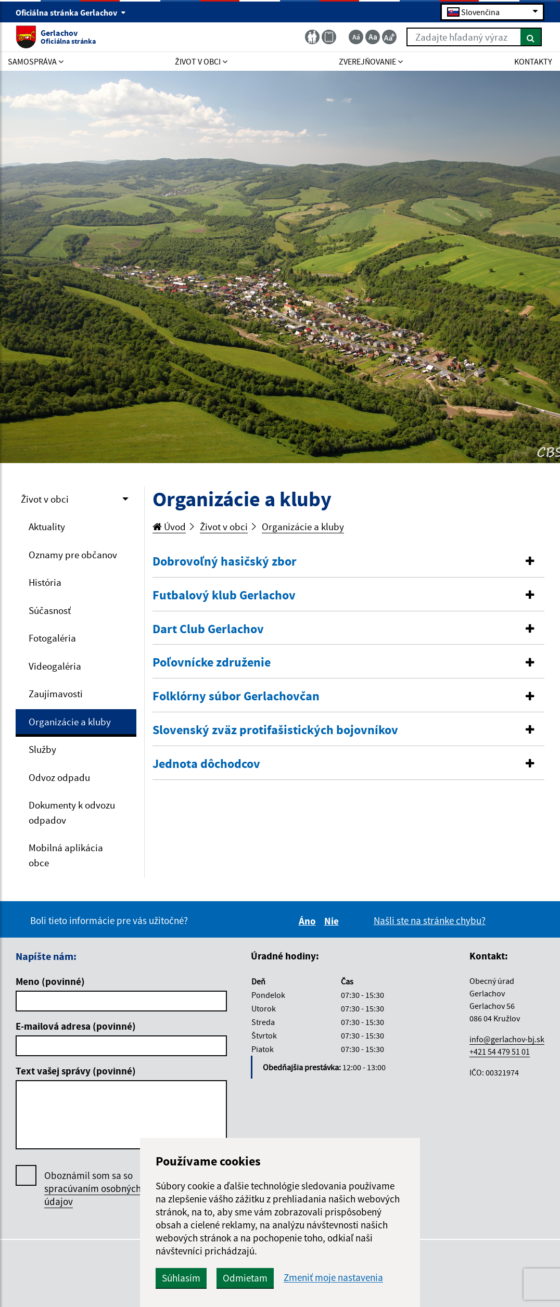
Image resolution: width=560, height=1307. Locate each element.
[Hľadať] (531, 37)
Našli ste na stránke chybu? (430, 920)
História (45, 582)
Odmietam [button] (245, 1278)
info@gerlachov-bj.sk (506, 1039)
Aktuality (47, 526)
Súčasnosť (50, 610)
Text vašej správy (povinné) (76, 1071)
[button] (348, 561)
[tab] (348, 562)
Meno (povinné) (50, 981)
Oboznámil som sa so (92, 1188)
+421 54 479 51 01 (499, 1051)
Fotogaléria (52, 638)
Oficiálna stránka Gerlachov (71, 12)
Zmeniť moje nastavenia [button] (333, 1278)
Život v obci (45, 499)
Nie (333, 921)
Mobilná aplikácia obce (66, 855)
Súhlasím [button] (181, 1278)
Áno (309, 921)
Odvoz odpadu (59, 777)
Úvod (169, 526)
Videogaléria (55, 666)
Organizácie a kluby (70, 721)
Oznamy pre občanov (73, 554)
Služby (42, 749)
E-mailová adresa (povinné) (76, 1026)
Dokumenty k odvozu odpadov (72, 812)
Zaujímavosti (56, 693)
